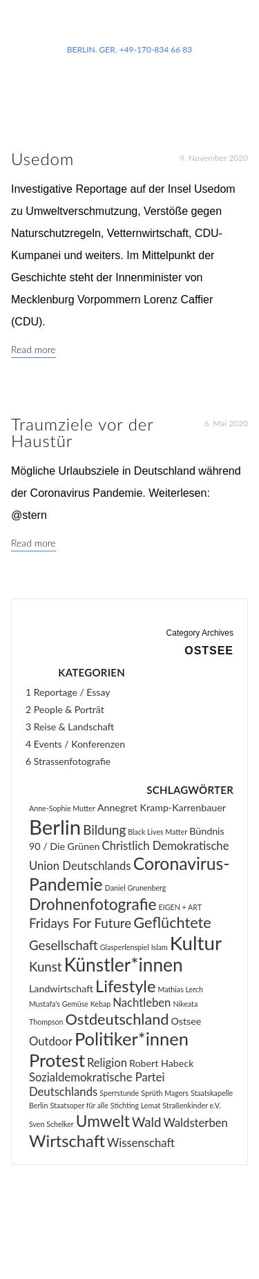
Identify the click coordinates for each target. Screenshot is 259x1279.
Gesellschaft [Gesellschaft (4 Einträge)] (63, 945)
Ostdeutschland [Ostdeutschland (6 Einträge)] (117, 1019)
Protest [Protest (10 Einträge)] (57, 1060)
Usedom (42, 159)
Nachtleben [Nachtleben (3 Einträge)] (142, 1003)
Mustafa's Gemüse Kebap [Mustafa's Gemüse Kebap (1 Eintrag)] (70, 1003)
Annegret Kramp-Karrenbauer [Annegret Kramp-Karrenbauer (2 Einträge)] (161, 807)
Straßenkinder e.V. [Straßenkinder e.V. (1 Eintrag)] (191, 1105)
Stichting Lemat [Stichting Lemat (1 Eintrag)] (135, 1105)
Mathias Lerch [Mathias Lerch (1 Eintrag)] (180, 989)
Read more (33, 349)
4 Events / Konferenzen (75, 744)
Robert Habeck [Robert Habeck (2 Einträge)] (161, 1063)
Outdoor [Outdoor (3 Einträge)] (51, 1041)
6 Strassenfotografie (68, 761)
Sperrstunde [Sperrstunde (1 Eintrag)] (119, 1092)
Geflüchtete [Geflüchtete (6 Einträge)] (172, 922)
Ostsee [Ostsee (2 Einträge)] (186, 1021)
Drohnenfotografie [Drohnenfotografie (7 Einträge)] (93, 904)
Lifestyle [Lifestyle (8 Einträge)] (125, 986)
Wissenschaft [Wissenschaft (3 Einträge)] (141, 1143)
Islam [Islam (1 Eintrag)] (159, 946)
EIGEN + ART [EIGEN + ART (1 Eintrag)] (180, 906)
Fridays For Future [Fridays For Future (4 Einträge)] (80, 923)
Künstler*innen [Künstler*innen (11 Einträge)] (123, 965)
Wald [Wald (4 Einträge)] (146, 1122)
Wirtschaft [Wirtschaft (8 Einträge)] (67, 1140)
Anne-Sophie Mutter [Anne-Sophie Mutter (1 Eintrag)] (62, 808)
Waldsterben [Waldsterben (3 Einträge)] (196, 1123)
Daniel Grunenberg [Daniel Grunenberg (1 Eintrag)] (135, 887)
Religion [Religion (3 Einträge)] (107, 1063)
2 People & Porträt (65, 709)
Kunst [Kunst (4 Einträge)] (45, 966)
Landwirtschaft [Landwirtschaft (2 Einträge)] (61, 988)
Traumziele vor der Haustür (82, 432)
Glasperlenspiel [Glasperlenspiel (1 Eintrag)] (124, 946)
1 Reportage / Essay (68, 692)
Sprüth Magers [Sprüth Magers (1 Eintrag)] (165, 1092)
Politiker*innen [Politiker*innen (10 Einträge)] (132, 1038)
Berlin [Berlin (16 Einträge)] (55, 827)
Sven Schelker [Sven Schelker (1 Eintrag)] (51, 1123)
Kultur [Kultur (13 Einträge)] (196, 942)
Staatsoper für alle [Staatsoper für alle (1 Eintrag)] (79, 1105)
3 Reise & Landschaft (70, 726)
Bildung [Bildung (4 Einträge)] (104, 829)
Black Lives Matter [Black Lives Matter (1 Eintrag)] (157, 831)
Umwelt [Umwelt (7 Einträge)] (103, 1121)
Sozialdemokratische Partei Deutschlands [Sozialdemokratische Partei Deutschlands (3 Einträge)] (97, 1084)
